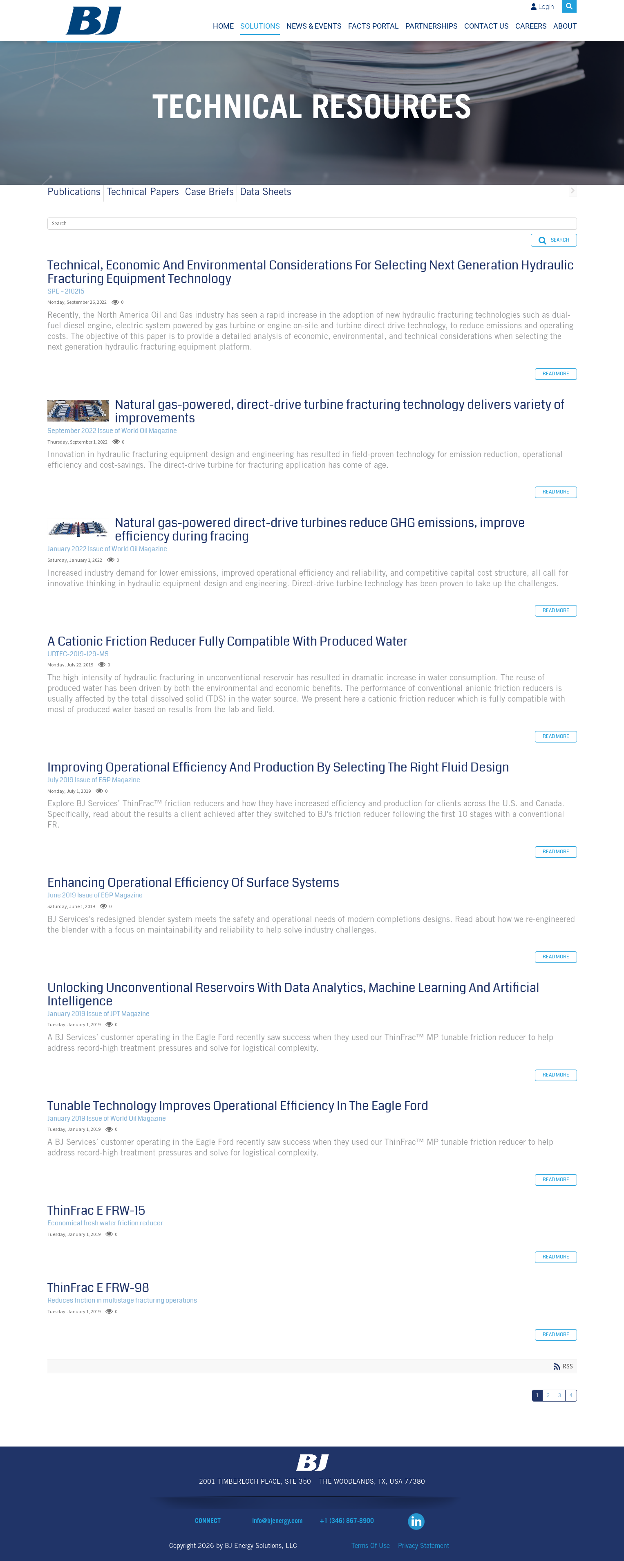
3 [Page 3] (559, 1395)
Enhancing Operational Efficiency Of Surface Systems (193, 882)
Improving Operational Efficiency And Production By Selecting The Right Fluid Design (278, 767)
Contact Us (486, 26)
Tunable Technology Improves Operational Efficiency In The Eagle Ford (237, 1106)
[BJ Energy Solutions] (93, 20)
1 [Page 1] (537, 1395)
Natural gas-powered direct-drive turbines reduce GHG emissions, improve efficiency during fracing (78, 528)
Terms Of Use (370, 1546)
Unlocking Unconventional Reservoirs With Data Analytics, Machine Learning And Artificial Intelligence (293, 994)
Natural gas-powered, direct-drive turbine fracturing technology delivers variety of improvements (78, 411)
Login (546, 7)
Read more (556, 373)
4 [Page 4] (571, 1395)
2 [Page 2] (548, 1395)
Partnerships (431, 26)
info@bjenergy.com (277, 1521)
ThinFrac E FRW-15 (96, 1210)
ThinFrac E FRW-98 (98, 1287)
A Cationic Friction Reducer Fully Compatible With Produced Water (227, 641)
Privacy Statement (423, 1546)
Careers (531, 26)
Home (223, 26)
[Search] (312, 224)
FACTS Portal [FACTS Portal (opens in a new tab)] (373, 26)
